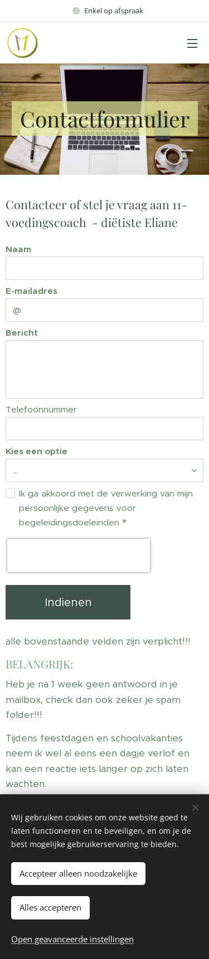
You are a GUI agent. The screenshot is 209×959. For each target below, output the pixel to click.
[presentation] (78, 555)
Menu (192, 43)
